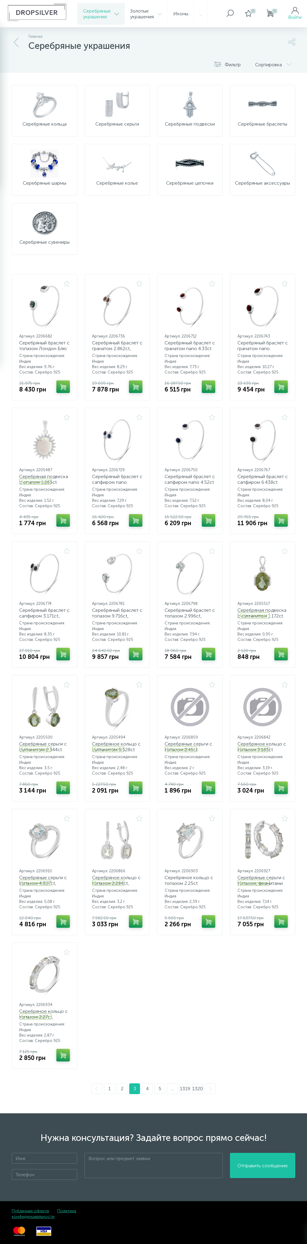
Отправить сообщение (262, 1165)
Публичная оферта (30, 1210)
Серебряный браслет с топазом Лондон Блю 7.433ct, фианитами (44, 348)
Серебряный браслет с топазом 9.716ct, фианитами (117, 615)
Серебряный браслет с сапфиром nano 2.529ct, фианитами (117, 482)
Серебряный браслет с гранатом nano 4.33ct (190, 345)
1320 (197, 1088)
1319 (185, 1088)
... (200, 13)
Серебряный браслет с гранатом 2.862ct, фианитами (117, 348)
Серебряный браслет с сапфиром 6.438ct (262, 479)
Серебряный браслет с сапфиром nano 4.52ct (190, 479)
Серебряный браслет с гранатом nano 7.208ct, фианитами (262, 348)
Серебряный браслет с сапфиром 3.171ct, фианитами (44, 615)
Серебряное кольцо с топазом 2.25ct (189, 880)
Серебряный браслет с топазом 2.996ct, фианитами (190, 615)
